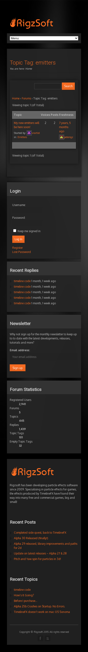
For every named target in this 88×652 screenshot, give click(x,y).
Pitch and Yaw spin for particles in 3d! (37, 559)
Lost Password (21, 252)
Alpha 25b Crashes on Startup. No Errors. (39, 606)
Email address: (20, 350)
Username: (19, 205)
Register (17, 247)
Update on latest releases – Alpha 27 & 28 (40, 553)
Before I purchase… (25, 601)
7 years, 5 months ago (65, 127)
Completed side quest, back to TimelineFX (40, 532)
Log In (18, 239)
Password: (18, 217)
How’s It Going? (24, 595)
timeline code (22, 281)
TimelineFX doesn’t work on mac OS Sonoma (42, 612)
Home (28, 68)
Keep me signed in (29, 231)
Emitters (22, 137)
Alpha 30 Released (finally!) (31, 538)
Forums (26, 98)
